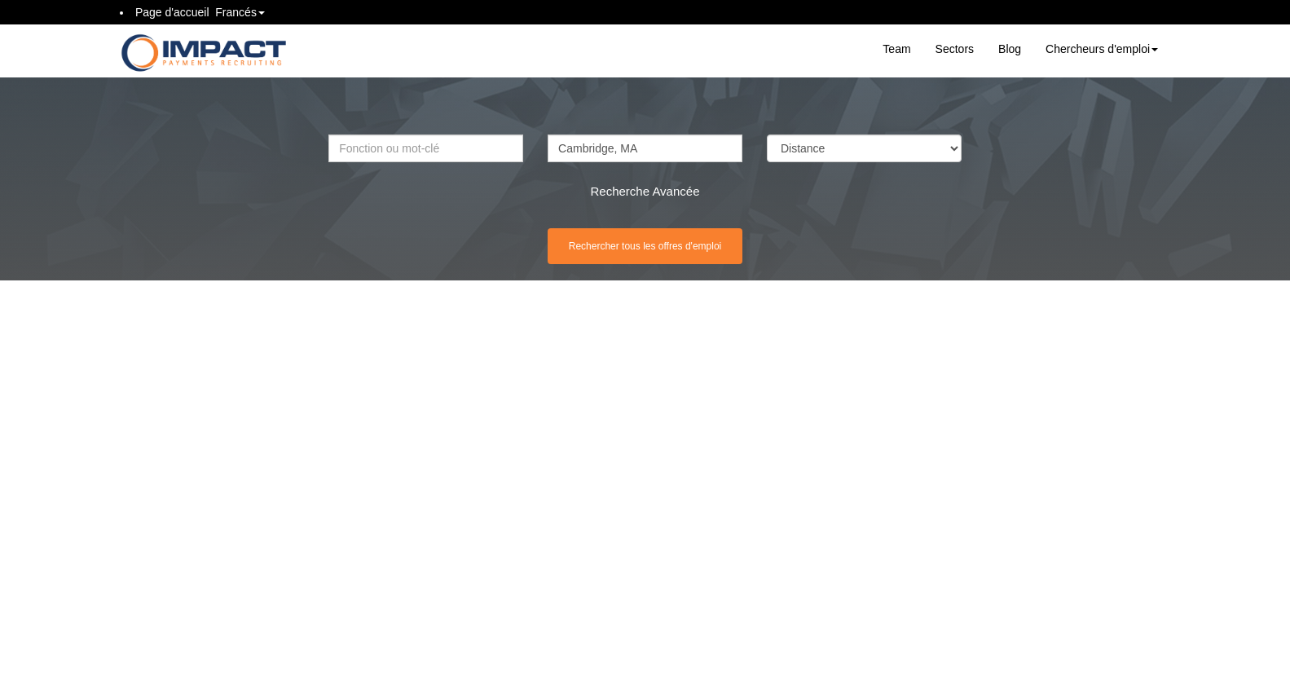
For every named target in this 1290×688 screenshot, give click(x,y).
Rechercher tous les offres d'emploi (645, 246)
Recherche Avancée (645, 191)
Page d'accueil (172, 12)
